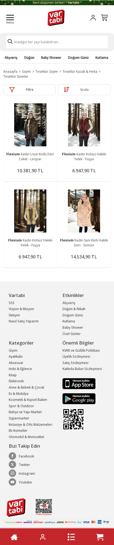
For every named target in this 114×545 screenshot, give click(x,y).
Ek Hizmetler (18, 430)
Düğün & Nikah (73, 309)
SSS (11, 303)
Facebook (21, 456)
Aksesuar (16, 362)
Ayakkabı (16, 356)
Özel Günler (71, 333)
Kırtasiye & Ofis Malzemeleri (30, 424)
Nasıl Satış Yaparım (24, 321)
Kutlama (101, 57)
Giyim (26, 71)
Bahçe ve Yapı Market (25, 412)
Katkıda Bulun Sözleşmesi (82, 368)
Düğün (29, 57)
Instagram (22, 473)
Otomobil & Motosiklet (26, 437)
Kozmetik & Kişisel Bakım (28, 399)
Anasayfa (10, 71)
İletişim (14, 315)
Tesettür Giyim (46, 71)
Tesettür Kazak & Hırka (79, 71)
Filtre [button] (30, 89)
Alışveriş (11, 57)
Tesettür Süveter (15, 76)
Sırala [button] (84, 89)
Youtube (20, 482)
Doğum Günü (78, 57)
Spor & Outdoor (21, 406)
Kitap (13, 375)
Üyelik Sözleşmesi (76, 356)
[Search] (57, 42)
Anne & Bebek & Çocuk (26, 387)
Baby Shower (51, 57)
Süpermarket (19, 418)
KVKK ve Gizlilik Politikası (81, 350)
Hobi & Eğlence (20, 368)
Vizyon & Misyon (21, 309)
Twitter (19, 464)
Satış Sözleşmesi (75, 362)
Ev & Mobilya (18, 393)
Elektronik (16, 381)
